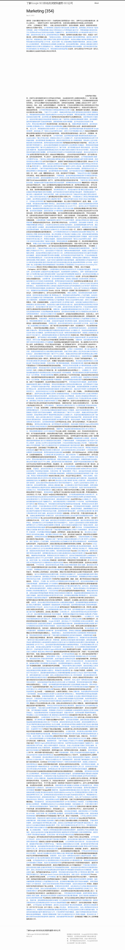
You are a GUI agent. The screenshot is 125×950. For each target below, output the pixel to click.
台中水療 (80, 539)
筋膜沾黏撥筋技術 (64, 553)
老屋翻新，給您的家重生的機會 (68, 813)
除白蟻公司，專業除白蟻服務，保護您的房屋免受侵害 (53, 239)
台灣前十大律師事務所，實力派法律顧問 (81, 349)
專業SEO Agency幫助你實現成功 (55, 649)
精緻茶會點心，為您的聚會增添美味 (64, 633)
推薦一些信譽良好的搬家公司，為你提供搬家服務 (72, 574)
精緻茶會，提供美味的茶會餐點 (86, 274)
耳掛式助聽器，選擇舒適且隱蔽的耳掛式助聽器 (68, 614)
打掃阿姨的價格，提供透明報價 (47, 171)
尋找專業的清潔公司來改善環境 (50, 372)
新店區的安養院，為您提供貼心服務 (47, 304)
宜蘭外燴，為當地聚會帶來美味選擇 (85, 691)
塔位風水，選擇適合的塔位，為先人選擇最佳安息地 (78, 907)
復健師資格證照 (32, 384)
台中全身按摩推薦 (47, 548)
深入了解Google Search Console (47, 874)
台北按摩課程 (73, 145)
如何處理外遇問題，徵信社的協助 (68, 419)
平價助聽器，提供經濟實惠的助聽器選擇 (70, 175)
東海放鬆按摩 (89, 129)
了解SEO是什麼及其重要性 (89, 180)
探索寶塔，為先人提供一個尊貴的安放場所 (79, 680)
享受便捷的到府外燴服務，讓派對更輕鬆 (83, 382)
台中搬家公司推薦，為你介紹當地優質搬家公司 (42, 888)
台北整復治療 (48, 455)
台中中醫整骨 (90, 457)
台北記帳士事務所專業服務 (83, 696)
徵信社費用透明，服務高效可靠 (74, 705)
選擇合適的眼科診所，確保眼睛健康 (84, 541)
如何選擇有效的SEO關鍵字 (56, 497)
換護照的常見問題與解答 (70, 832)
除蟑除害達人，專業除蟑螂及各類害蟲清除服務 (81, 694)
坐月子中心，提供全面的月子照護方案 (49, 251)
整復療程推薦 (83, 136)
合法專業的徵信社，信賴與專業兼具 (80, 356)
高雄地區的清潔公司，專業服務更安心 (84, 795)
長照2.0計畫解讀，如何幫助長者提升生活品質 (47, 333)
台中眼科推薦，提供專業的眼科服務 (70, 129)
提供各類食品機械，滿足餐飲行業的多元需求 (47, 534)
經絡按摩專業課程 (52, 727)
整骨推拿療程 (48, 492)
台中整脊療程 (49, 28)
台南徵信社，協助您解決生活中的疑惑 (49, 788)
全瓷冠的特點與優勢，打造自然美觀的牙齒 (62, 443)
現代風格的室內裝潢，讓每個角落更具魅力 (56, 499)
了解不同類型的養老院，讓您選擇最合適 (64, 546)
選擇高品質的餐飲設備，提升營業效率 (79, 384)
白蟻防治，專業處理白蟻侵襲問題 (59, 670)
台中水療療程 (53, 584)
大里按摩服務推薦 (47, 311)
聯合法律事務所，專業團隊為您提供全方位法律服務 (46, 804)
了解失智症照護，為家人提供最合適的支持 (57, 194)
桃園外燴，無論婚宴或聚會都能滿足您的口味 (45, 150)
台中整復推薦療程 (87, 157)
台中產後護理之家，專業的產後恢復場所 (84, 860)
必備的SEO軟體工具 (57, 302)
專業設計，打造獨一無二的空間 (44, 581)
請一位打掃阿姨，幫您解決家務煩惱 (40, 375)
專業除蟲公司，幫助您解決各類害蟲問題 (54, 49)
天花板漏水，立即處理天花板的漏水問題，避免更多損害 (72, 417)
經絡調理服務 (61, 902)
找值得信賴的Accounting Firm (56, 115)
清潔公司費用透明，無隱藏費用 (39, 605)
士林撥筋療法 (91, 555)
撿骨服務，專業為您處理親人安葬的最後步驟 (82, 115)
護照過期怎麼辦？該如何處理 (54, 274)
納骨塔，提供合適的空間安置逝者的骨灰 (44, 483)
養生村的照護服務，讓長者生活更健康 (83, 905)
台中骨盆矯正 (66, 234)
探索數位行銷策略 (73, 785)
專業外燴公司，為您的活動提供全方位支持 (72, 738)
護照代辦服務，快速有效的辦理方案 (63, 858)
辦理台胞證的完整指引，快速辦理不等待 (64, 398)
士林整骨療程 (54, 269)
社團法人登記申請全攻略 (65, 208)
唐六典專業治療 (40, 720)
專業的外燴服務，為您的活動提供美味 (71, 457)
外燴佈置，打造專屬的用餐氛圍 (40, 532)
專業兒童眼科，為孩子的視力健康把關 (49, 260)
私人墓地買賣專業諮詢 (52, 35)
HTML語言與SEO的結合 (90, 851)
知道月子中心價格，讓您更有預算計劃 (62, 307)
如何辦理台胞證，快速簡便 (80, 377)
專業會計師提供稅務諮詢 (38, 426)
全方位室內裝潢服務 (57, 569)
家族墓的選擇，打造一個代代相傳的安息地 (60, 825)
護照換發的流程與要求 (83, 112)
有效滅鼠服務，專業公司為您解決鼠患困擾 (74, 752)
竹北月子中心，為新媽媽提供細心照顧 (64, 717)
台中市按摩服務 (48, 523)
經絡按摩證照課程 (79, 262)
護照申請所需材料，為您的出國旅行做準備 (72, 39)
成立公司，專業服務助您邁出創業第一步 (44, 129)
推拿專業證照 (88, 117)
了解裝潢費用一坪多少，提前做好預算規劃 (76, 471)
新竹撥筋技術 (44, 326)
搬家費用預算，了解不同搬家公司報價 (60, 741)
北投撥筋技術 (50, 288)
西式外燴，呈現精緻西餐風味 (86, 527)
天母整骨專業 (71, 501)
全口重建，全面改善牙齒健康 (54, 321)
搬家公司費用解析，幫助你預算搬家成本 (52, 384)
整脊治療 (41, 530)
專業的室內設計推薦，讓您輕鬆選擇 (54, 511)
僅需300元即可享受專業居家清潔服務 (76, 687)
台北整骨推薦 (64, 229)
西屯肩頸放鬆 (42, 361)
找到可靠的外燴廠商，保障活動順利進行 (52, 412)
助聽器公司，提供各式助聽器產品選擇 (67, 236)
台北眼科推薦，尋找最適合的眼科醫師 (79, 731)
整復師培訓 (61, 166)
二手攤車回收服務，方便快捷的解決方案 (76, 440)
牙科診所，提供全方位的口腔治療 (84, 283)
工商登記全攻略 (63, 178)
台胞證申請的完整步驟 (45, 689)
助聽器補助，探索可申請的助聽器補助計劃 (79, 462)
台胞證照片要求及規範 (61, 28)
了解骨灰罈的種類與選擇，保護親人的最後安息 (79, 251)
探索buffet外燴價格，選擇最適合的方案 (80, 168)
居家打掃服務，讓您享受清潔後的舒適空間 (41, 595)
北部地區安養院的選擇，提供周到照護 (63, 368)
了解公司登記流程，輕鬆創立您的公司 (49, 138)
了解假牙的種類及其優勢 (76, 164)
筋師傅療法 (51, 820)
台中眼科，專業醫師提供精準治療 (38, 569)
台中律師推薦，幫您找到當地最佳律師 (67, 469)
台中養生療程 (69, 586)
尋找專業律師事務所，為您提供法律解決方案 (47, 164)
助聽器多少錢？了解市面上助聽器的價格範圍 (67, 119)
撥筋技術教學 (58, 687)
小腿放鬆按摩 (38, 194)
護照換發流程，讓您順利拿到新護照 (43, 419)
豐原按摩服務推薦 (48, 265)
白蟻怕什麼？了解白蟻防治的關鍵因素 (57, 530)
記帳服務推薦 (78, 438)
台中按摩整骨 (68, 788)
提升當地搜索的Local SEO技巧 (79, 286)
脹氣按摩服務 (91, 297)
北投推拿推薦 (83, 279)
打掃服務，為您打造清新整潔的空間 (83, 204)
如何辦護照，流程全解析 (78, 222)
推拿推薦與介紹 (33, 49)
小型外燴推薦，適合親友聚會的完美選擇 (76, 372)
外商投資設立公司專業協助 (62, 30)
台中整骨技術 (82, 872)
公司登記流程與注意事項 (68, 748)
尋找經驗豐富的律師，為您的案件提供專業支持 (71, 867)
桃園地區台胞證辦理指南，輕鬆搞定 (66, 548)
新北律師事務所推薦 (35, 898)
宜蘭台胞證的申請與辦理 (77, 879)
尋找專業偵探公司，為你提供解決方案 (67, 190)
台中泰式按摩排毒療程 (43, 858)
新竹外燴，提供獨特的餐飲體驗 (67, 595)
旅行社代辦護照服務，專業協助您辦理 (66, 248)
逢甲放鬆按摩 (79, 823)
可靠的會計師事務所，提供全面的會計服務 (67, 839)
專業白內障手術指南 (91, 846)
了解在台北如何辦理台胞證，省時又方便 (58, 131)
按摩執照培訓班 (70, 659)
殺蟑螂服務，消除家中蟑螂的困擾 (44, 914)
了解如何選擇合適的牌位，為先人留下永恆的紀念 (72, 288)
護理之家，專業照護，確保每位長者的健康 (60, 640)
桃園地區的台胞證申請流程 (40, 487)
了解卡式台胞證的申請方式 (48, 147)
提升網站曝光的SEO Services (46, 902)
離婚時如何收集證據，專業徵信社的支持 (80, 504)
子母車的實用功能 (85, 398)
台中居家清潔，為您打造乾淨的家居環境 (82, 487)
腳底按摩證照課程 (55, 832)
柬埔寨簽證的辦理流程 (88, 734)
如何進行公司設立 (77, 673)
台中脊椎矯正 (52, 877)
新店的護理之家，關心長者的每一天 (66, 455)
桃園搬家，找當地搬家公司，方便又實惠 (79, 804)
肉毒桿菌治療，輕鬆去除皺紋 (56, 459)
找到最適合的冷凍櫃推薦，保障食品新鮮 (68, 258)
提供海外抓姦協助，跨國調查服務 (79, 459)
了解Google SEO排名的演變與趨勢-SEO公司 (49, 3)
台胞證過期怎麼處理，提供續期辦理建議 (74, 602)
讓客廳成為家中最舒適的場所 (70, 445)
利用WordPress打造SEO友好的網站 (42, 32)
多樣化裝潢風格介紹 (60, 206)
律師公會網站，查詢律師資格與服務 (79, 293)
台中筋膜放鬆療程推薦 (77, 494)
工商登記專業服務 (88, 197)
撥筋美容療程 (47, 450)
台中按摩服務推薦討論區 (54, 609)
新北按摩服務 (90, 628)
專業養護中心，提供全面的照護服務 (45, 145)
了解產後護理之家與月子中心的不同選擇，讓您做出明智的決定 (68, 220)
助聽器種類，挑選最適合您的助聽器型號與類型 (55, 319)
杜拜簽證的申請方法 (37, 562)
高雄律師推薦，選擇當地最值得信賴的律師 (48, 143)
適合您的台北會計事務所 (63, 480)
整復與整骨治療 (60, 785)
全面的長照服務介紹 (85, 537)
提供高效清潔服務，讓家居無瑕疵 (41, 211)
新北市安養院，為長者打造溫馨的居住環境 (41, 853)
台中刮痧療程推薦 (69, 152)
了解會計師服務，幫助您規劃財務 (56, 241)
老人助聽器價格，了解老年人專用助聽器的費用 (46, 830)
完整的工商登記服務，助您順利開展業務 (75, 387)
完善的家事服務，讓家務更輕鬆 (52, 122)
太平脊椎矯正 (62, 577)
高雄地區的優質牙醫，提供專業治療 (38, 117)
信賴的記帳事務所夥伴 (38, 516)
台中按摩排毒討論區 (37, 274)
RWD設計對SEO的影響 (70, 365)
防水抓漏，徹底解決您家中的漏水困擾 (39, 183)
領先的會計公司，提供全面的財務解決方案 (83, 581)
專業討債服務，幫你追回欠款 (86, 914)
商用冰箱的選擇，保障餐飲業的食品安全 (67, 183)
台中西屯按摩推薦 (68, 654)
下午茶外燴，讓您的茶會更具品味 (55, 356)
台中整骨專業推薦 (45, 110)
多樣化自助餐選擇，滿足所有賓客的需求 (80, 520)
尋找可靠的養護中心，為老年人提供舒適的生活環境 (76, 483)
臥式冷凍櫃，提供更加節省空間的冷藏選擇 (67, 724)
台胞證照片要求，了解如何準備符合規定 (64, 199)
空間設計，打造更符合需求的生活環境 (51, 225)
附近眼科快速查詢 (47, 792)
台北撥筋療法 (69, 485)
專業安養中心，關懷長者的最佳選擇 (44, 166)
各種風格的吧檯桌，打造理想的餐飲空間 (71, 394)
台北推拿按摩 (59, 694)
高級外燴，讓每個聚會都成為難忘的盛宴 (80, 623)
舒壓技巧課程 (52, 39)
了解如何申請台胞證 (84, 173)
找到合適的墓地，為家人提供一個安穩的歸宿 (74, 874)
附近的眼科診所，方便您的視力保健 (43, 776)
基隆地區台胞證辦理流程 (63, 701)
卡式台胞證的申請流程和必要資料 (70, 900)
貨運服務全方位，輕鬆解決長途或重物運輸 (57, 46)
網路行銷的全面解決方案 (70, 150)
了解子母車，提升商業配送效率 (69, 147)
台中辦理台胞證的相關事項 (45, 525)
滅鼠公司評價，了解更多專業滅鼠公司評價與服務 (79, 588)
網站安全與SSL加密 (66, 448)
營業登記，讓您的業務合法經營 (60, 204)
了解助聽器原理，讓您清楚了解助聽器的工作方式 (79, 759)
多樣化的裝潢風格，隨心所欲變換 (49, 234)
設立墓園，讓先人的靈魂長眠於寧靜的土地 (57, 675)
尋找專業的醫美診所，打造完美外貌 (40, 236)
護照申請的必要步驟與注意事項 (45, 394)
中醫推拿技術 (42, 766)
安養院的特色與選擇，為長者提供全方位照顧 (81, 227)
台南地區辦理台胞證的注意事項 (52, 642)
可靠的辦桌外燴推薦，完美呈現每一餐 (44, 363)
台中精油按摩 (83, 32)
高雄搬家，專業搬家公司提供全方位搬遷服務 (56, 710)
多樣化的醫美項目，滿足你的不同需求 (73, 389)
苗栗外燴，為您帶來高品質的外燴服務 (70, 743)
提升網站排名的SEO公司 (67, 269)
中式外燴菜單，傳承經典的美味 (63, 647)
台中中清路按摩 (49, 431)
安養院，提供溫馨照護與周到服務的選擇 (56, 684)
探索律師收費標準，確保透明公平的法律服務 (57, 696)
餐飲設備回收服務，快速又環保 (61, 351)
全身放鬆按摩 (62, 506)
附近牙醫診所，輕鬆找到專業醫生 (80, 558)
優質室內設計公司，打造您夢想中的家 (55, 912)
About (96, 3)
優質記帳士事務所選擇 (45, 652)
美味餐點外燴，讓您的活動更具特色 (58, 140)
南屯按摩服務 (71, 466)
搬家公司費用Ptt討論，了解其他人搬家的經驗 (55, 844)
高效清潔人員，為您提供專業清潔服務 (60, 698)
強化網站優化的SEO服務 (55, 870)
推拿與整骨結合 (47, 755)
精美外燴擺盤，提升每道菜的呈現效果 (76, 122)
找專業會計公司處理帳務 (55, 300)
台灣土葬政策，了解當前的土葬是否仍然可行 (60, 405)
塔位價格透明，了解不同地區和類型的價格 (43, 168)
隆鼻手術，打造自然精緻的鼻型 (61, 283)
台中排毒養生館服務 (75, 776)
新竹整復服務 (36, 710)
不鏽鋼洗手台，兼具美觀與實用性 (66, 32)
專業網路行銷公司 (78, 131)
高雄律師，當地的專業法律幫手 (37, 415)
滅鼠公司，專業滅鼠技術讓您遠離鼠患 (57, 619)
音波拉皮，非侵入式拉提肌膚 (69, 745)
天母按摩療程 (60, 265)
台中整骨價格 (58, 211)
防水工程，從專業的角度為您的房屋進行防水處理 (73, 253)
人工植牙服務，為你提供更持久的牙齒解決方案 (55, 541)
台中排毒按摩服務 (50, 738)
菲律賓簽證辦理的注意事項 (61, 110)
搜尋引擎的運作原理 (50, 262)
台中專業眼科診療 (61, 581)
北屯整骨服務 (83, 668)
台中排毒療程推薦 (59, 232)
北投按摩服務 (75, 684)
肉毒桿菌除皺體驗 (64, 673)
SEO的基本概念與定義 (64, 262)
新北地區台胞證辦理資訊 (84, 361)
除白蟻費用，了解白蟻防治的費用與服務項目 (44, 708)
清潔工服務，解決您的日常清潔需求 (50, 513)
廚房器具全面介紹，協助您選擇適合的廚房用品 (76, 304)
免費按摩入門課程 (91, 614)
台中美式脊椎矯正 (71, 802)
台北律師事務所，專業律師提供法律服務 (42, 44)
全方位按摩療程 (80, 647)
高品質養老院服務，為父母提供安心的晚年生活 (42, 229)
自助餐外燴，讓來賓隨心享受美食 (81, 28)
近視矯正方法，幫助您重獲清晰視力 (38, 490)
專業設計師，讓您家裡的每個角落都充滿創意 (44, 389)
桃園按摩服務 (77, 124)
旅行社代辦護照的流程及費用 (76, 232)
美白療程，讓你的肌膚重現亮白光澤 (45, 178)
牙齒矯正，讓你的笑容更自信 (43, 469)
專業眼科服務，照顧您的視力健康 (38, 818)
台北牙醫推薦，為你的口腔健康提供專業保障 (80, 396)
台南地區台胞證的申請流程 (59, 286)
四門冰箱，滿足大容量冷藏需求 (47, 745)
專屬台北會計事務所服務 (41, 243)
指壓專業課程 (36, 642)
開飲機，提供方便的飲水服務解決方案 (68, 525)
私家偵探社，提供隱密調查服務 (76, 225)
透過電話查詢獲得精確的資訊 (80, 178)
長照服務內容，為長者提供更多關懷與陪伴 (49, 802)
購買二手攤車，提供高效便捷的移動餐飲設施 (45, 508)
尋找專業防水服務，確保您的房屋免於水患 (79, 321)
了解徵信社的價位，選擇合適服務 (60, 37)
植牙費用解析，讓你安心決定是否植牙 (56, 905)
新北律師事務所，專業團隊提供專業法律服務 (82, 577)
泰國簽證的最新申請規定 (61, 330)
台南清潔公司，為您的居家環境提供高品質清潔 (76, 612)
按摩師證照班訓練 (41, 537)
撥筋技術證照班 (78, 757)
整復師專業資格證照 (56, 415)
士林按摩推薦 (41, 220)
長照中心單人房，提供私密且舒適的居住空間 (42, 849)
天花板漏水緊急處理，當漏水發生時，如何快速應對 (67, 713)
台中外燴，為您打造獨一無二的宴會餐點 (58, 42)
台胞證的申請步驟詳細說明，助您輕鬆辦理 (56, 272)
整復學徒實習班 (65, 335)
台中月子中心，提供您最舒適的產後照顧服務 (50, 645)
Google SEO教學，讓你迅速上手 (60, 621)
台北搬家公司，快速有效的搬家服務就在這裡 (78, 138)
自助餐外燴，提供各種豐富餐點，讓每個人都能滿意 (75, 44)
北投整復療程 (91, 389)
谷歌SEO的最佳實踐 (37, 241)
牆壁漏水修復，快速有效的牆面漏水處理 (69, 159)
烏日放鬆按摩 (63, 145)
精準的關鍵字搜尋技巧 (55, 762)
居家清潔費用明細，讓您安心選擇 (84, 37)
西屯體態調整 (70, 274)
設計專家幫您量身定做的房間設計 (63, 276)
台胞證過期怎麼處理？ (41, 598)
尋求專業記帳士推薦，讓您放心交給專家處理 (58, 823)
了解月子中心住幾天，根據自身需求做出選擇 (59, 112)
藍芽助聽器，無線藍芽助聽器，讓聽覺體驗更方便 (79, 508)
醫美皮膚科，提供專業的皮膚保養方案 (81, 511)
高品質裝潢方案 (62, 776)
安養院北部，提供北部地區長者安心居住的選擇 (65, 323)
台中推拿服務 (31, 863)
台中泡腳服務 (49, 342)
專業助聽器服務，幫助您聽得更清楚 (70, 363)
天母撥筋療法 (77, 197)
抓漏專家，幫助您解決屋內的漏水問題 (64, 872)
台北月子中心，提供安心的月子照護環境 (82, 206)
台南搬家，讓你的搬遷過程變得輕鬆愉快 (52, 227)
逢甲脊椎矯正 (42, 337)
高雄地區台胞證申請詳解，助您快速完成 (64, 818)
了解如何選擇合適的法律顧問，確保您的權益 (77, 666)
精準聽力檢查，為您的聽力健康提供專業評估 (80, 302)
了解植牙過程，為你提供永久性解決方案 (63, 806)
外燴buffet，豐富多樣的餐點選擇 (41, 330)
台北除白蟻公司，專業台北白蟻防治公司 (47, 759)
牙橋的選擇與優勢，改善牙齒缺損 (52, 659)
